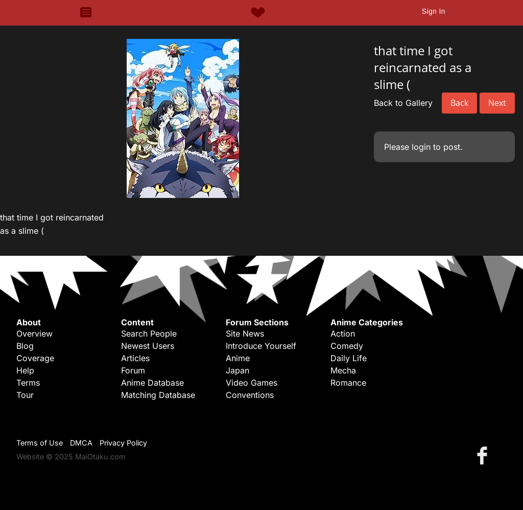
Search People (149, 333)
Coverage (35, 358)
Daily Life (348, 358)
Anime (238, 358)
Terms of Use (39, 442)
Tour (25, 395)
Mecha (343, 370)
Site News (245, 333)
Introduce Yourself (261, 346)
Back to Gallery (403, 103)
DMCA (81, 442)
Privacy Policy (123, 442)
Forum (133, 370)
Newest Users (147, 346)
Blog (25, 346)
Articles (135, 358)
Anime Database (152, 383)
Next (497, 102)
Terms (28, 383)
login (421, 147)
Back (459, 102)
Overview (34, 333)
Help (25, 370)
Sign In (433, 11)
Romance (348, 383)
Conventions (250, 395)
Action (342, 333)
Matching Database (158, 395)
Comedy (346, 346)
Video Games (251, 383)
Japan (237, 370)
